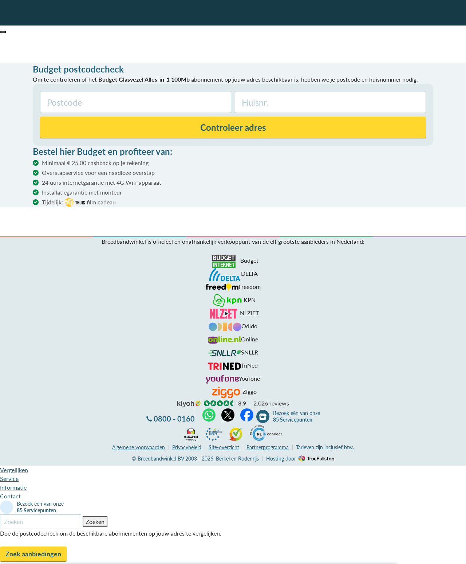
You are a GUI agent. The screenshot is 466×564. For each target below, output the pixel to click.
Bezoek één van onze (296, 416)
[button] (3, 32)
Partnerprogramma (267, 447)
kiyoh (189, 404)
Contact (10, 496)
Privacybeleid (186, 447)
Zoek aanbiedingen (33, 554)
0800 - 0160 (174, 418)
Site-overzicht (224, 447)
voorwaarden (138, 447)
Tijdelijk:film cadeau (79, 202)
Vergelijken (14, 469)
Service (9, 478)
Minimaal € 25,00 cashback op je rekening (95, 162)
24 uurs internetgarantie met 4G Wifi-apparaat (101, 182)
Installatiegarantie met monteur (82, 192)
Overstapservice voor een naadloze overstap (98, 172)
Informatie (13, 487)
